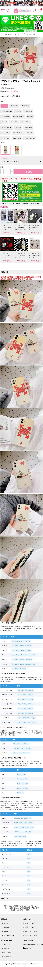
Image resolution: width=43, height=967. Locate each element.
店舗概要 (5, 923)
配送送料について (8, 948)
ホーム (5, 34)
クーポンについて (31, 935)
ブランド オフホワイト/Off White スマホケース (7, 227)
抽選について (29, 927)
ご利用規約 (6, 927)
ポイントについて (31, 931)
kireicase (28, 948)
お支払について (7, 944)
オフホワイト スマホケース (26, 34)
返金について (6, 952)
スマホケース (12, 34)
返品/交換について (8, 956)
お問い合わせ (16, 96)
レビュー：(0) (4, 96)
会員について (29, 923)
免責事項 (5, 931)
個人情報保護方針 (8, 935)
